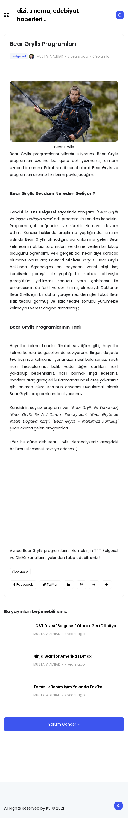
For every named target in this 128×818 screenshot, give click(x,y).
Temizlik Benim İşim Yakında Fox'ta (68, 687)
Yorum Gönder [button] (62, 724)
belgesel (18, 56)
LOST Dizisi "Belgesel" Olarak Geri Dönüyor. (76, 625)
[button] (6, 15)
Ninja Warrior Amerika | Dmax (62, 656)
